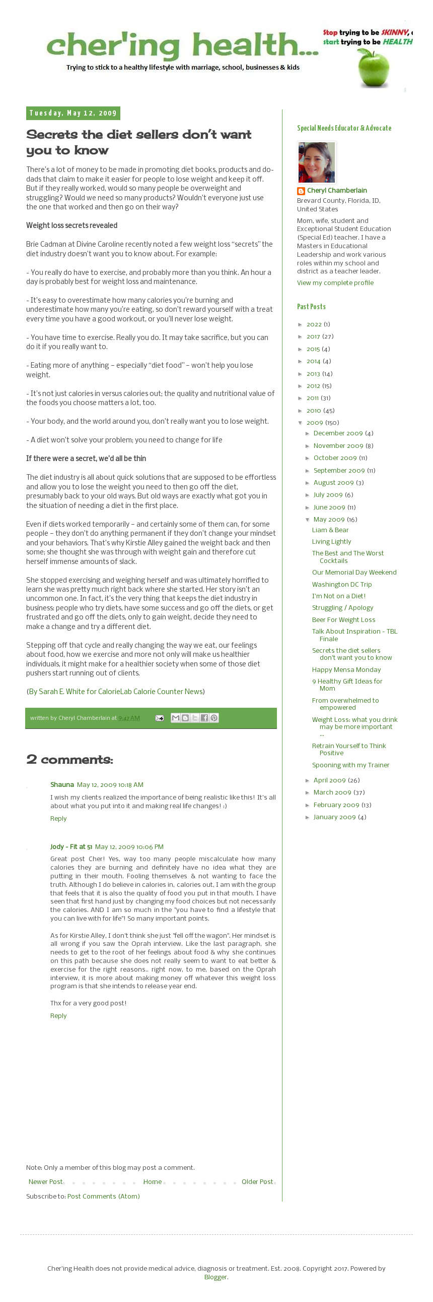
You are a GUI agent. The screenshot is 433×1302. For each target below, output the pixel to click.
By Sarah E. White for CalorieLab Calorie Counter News (115, 692)
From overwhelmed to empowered (345, 704)
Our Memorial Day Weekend (354, 573)
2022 (315, 324)
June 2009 (330, 507)
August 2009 (334, 483)
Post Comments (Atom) (103, 1197)
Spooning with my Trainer (351, 765)
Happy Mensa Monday (346, 670)
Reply (58, 819)
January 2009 (335, 817)
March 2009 (333, 792)
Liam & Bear (330, 530)
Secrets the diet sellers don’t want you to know (352, 654)
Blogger (215, 1277)
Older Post (257, 1182)
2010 (315, 411)
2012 (314, 386)
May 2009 (330, 520)
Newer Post (46, 1182)
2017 (314, 336)
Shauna (62, 785)
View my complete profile (335, 283)
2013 (314, 374)
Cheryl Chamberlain (337, 191)
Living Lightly (331, 542)
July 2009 (329, 495)
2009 (316, 423)
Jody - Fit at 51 (71, 847)
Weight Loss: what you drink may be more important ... (355, 727)
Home (152, 1182)
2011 (313, 398)
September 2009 (340, 471)
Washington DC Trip (342, 585)
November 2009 (339, 446)
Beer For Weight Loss (344, 620)
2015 (314, 349)
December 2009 (339, 433)
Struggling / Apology (343, 608)
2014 (314, 361)
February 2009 (337, 805)
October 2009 (336, 458)
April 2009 (330, 780)
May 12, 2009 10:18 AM (110, 785)
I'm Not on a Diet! (339, 596)
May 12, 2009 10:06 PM (129, 847)
